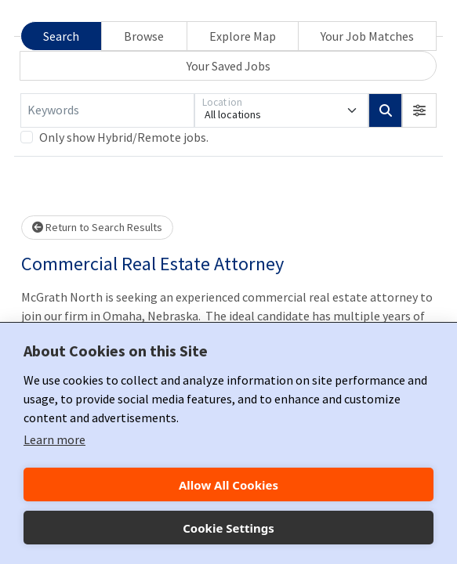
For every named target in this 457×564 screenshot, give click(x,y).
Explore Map (242, 36)
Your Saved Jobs (228, 66)
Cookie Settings (228, 528)
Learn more (54, 439)
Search (61, 36)
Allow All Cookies (228, 485)
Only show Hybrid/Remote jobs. (124, 137)
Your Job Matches (367, 36)
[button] (419, 110)
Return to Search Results (97, 227)
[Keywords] (107, 110)
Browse (144, 36)
